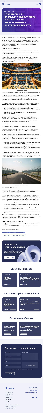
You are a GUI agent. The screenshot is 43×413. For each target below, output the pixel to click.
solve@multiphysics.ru (31, 392)
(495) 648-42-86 (33, 390)
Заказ (7, 401)
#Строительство (13, 232)
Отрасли (8, 395)
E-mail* (6, 361)
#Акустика (22, 232)
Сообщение (25, 352)
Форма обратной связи (11, 408)
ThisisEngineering (12, 229)
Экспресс (8, 399)
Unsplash (25, 90)
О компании (9, 392)
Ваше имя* (7, 352)
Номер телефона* (9, 357)
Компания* (7, 365)
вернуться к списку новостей (14, 235)
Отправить (9, 373)
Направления (9, 394)
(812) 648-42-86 (33, 387)
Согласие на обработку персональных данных (11, 407)
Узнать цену (10, 257)
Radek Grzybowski (20, 90)
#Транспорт (5, 232)
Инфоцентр (9, 397)
